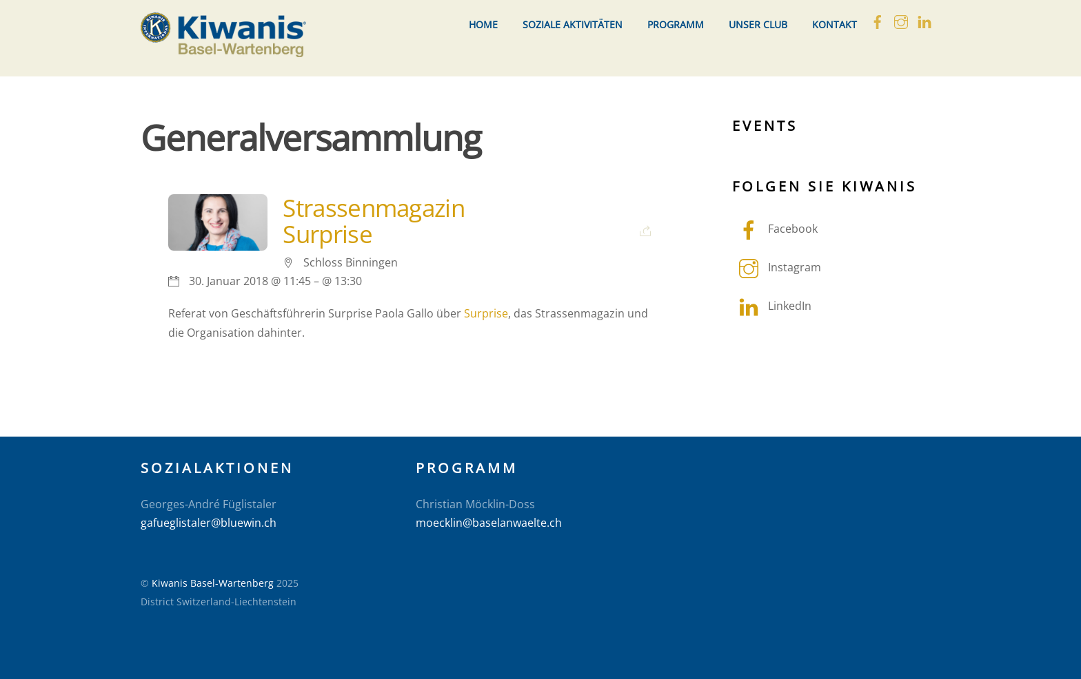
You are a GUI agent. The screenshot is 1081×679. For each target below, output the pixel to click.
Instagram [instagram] (776, 267)
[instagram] (901, 20)
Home (483, 24)
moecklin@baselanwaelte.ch (489, 522)
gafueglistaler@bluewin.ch (208, 522)
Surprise (486, 313)
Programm (675, 24)
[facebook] (877, 20)
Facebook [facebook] (775, 228)
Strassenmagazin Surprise (373, 221)
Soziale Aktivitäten (573, 24)
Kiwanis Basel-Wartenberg (213, 582)
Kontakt (834, 24)
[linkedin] (924, 20)
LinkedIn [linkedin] (771, 305)
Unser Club (758, 24)
